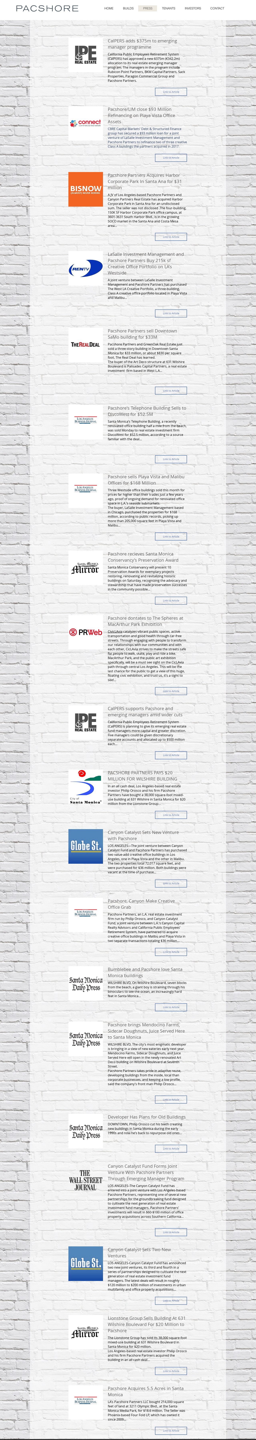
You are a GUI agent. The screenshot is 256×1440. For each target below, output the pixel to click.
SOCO (112, 221)
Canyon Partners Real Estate (129, 199)
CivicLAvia (115, 631)
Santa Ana (143, 203)
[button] (217, 8)
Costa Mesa (169, 221)
